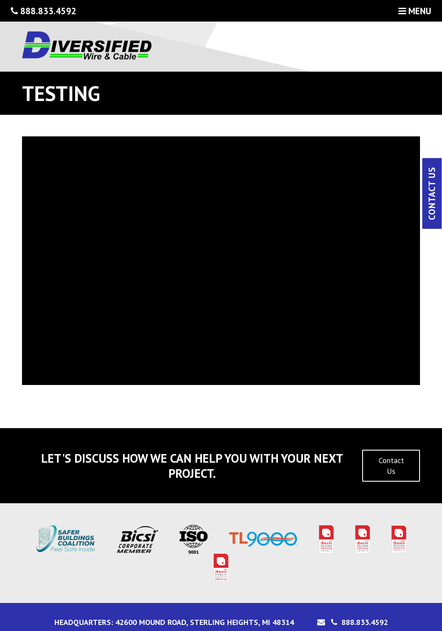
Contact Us (391, 465)
